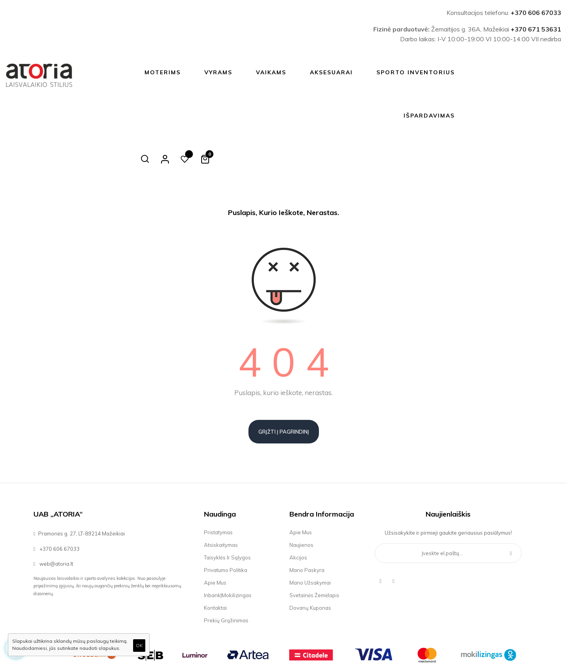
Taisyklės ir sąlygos (227, 514)
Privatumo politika (225, 527)
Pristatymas (218, 489)
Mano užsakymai (310, 539)
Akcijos (298, 514)
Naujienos (301, 501)
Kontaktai (215, 564)
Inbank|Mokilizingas (228, 552)
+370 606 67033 (536, 13)
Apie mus (215, 539)
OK (139, 645)
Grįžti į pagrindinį (283, 388)
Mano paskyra (306, 527)
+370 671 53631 (536, 29)
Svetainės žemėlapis (314, 552)
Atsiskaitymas (221, 501)
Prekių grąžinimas (226, 577)
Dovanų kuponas (310, 564)
